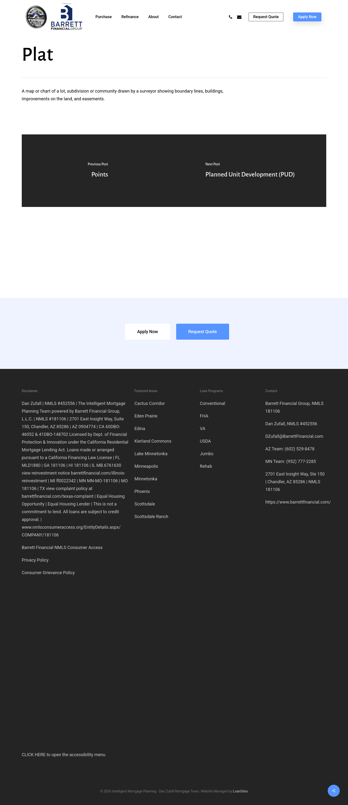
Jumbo (206, 453)
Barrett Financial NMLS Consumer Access (62, 547)
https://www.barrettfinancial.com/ (298, 502)
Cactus (149, 403)
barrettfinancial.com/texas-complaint (58, 496)
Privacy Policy (35, 560)
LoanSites (240, 791)
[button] (147, 332)
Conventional (212, 403)
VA (202, 428)
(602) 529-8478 (299, 448)
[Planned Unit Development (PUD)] (250, 170)
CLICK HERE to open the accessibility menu (63, 754)
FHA (204, 415)
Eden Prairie (145, 415)
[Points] (98, 170)
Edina (139, 428)
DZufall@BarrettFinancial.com (294, 436)
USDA (205, 441)
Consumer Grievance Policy (48, 572)
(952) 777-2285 (301, 461)
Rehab (206, 466)
